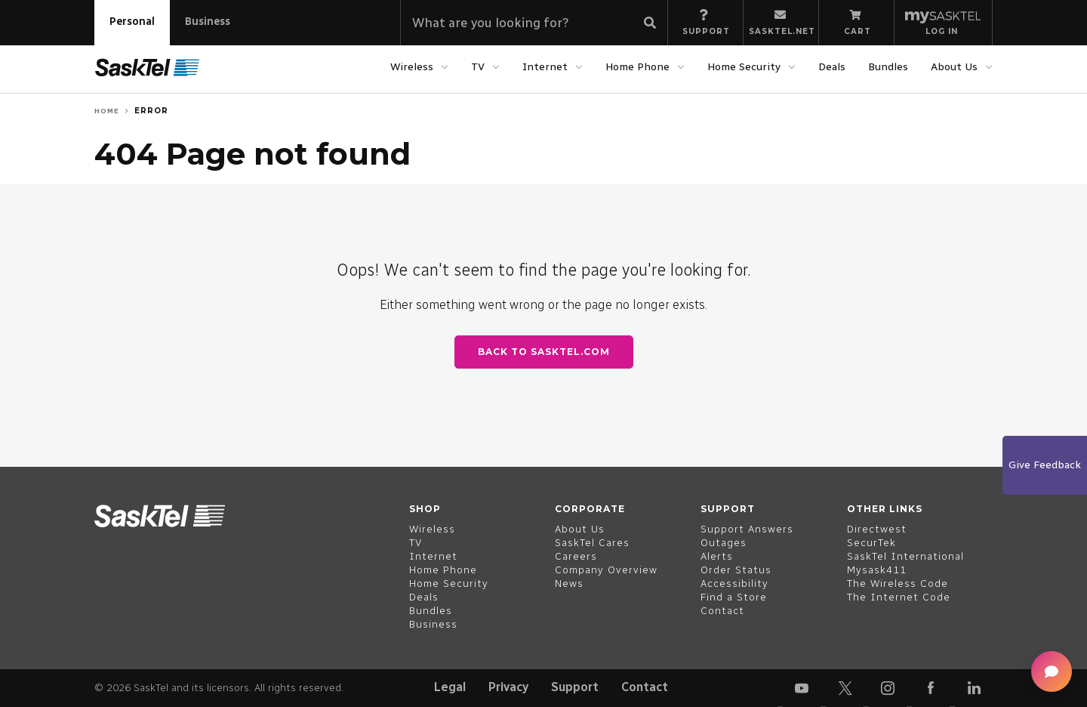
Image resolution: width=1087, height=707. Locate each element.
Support (575, 687)
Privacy (508, 687)
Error (151, 111)
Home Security (744, 66)
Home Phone (637, 66)
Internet (545, 66)
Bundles (888, 66)
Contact (644, 687)
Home (106, 111)
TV (478, 66)
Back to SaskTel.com (544, 351)
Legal (450, 687)
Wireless (411, 66)
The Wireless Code (897, 583)
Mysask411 (877, 569)
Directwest (877, 529)
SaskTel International (905, 556)
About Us (954, 66)
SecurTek (871, 542)
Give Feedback (1044, 464)
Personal (132, 21)
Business (207, 21)
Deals (831, 66)
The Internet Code (898, 597)
